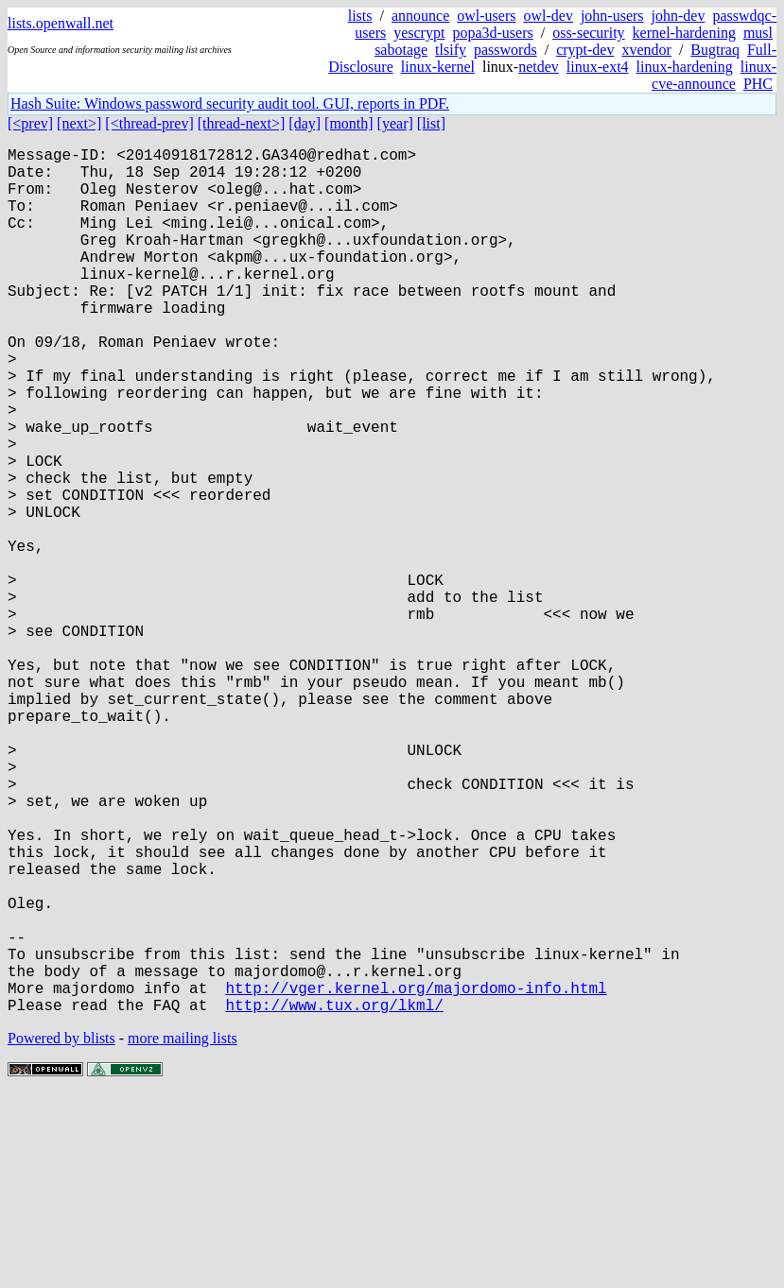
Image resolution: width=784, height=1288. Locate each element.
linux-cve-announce (714, 75)
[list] (431, 123)
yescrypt (418, 33)
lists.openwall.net (60, 23)
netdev (538, 67)
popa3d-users (492, 33)
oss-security (588, 33)
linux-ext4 (597, 67)
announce (420, 16)
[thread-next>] (242, 123)
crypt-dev (585, 50)
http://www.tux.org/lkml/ (334, 1197)
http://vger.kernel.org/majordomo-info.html (415, 1176)
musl (758, 33)
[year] (395, 123)
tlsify (450, 50)
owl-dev (547, 16)
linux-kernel (438, 67)
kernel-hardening (684, 33)
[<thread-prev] (149, 123)
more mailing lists (182, 1231)
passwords (505, 50)
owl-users (486, 16)
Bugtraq (715, 50)
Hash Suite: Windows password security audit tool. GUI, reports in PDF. (229, 103)
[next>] (79, 123)
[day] (304, 123)
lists (360, 16)
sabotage (401, 50)
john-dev (679, 16)
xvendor (646, 50)
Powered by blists (61, 1231)
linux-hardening (684, 67)
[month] (349, 123)
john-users (612, 16)
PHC (758, 84)
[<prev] (30, 123)
